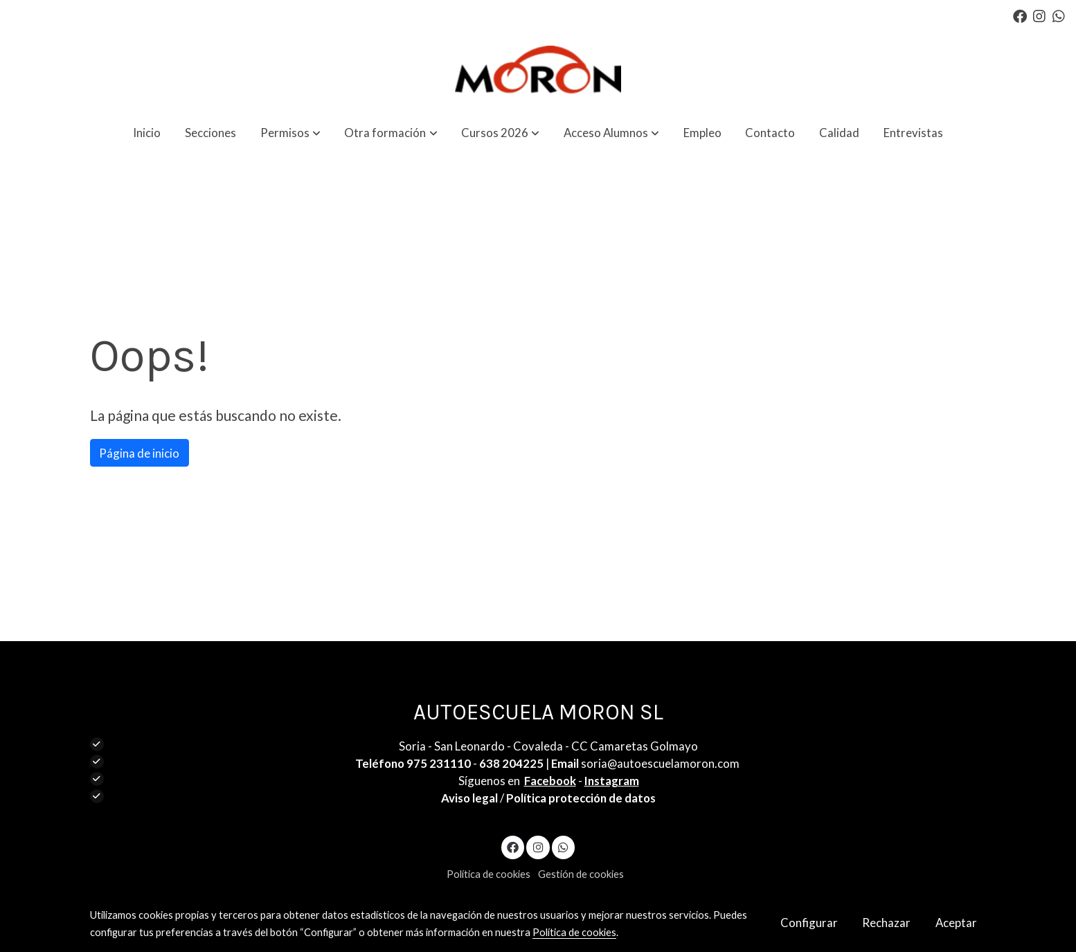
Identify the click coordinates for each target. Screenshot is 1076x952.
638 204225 (511, 763)
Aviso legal (469, 798)
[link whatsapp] (1058, 15)
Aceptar (956, 922)
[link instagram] (1039, 15)
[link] (538, 72)
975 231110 (438, 763)
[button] (290, 132)
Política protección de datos (581, 798)
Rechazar (886, 922)
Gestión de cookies (581, 874)
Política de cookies (488, 874)
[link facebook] (1020, 15)
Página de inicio (139, 453)
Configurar (809, 922)
